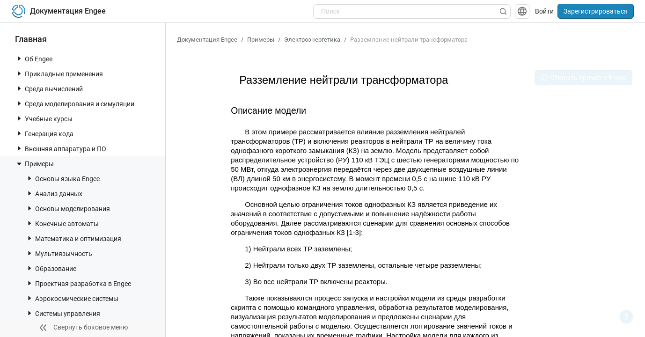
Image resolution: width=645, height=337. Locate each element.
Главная (31, 39)
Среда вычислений (49, 89)
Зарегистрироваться (596, 11)
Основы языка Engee (63, 179)
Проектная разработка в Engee (78, 283)
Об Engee (33, 59)
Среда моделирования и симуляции (74, 104)
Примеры (34, 164)
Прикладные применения (59, 74)
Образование (51, 268)
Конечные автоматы (62, 223)
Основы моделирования (68, 208)
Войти (544, 11)
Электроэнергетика (312, 39)
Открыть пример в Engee (583, 77)
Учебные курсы (44, 119)
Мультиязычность (59, 253)
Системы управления (63, 313)
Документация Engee (207, 39)
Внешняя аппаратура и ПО (60, 149)
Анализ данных (54, 194)
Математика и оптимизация (73, 238)
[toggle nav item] (19, 58)
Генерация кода (44, 134)
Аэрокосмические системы (72, 298)
